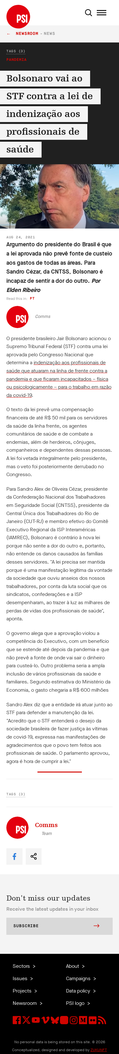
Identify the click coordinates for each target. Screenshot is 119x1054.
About (73, 966)
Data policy (78, 990)
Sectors (22, 966)
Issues (21, 978)
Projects (23, 990)
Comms (42, 317)
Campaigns (79, 978)
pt (32, 298)
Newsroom (27, 34)
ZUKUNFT (98, 1049)
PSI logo (76, 1003)
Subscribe (56, 926)
